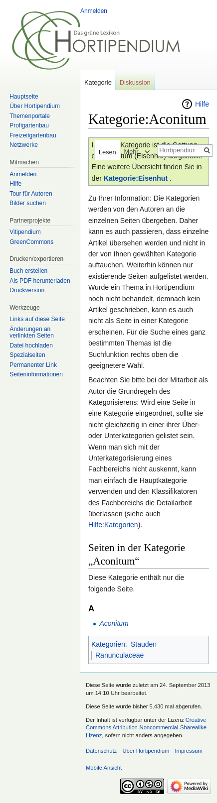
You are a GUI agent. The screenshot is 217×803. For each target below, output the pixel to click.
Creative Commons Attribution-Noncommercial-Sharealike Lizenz (146, 727)
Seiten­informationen (36, 374)
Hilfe (202, 104)
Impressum (188, 751)
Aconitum (113, 623)
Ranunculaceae (119, 655)
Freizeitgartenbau (32, 135)
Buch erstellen (28, 270)
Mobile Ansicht (104, 768)
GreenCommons (31, 241)
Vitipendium (24, 232)
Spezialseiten (27, 354)
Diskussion (135, 82)
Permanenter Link (33, 364)
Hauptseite (23, 96)
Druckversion (26, 290)
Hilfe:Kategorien (113, 525)
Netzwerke (23, 144)
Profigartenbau (29, 125)
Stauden (144, 644)
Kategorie (98, 82)
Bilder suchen (27, 203)
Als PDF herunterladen (39, 280)
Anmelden (93, 10)
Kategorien (108, 644)
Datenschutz (101, 751)
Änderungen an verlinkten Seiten (31, 333)
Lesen (104, 152)
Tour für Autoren (30, 193)
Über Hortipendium (34, 106)
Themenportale (29, 116)
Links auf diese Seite (37, 319)
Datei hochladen (31, 345)
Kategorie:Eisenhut (136, 178)
